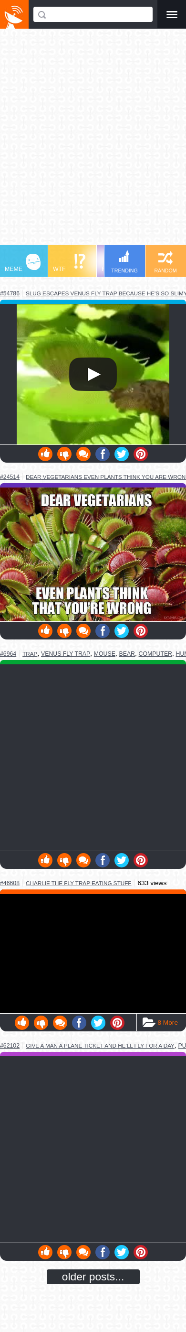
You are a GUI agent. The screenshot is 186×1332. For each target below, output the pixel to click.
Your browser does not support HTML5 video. (93, 374)
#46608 (10, 883)
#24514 (10, 477)
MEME (23, 263)
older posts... (93, 1276)
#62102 (10, 1045)
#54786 (10, 293)
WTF (69, 263)
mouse (104, 653)
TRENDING (124, 261)
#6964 (8, 653)
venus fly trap (65, 653)
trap (29, 653)
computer (155, 653)
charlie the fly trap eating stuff (78, 883)
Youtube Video (93, 953)
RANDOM (165, 262)
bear (127, 653)
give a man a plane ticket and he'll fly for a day (100, 1045)
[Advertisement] (93, 141)
